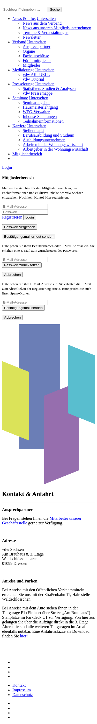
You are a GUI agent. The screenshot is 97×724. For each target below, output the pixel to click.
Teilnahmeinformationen (43, 121)
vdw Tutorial (33, 79)
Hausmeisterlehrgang (40, 107)
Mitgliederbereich (27, 154)
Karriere (19, 126)
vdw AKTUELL (36, 74)
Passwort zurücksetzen (22, 265)
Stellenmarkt (33, 130)
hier (23, 636)
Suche (55, 9)
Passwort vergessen (19, 227)
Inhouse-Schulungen (40, 116)
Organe (29, 51)
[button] (46, 18)
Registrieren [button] (12, 217)
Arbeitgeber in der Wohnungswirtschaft (55, 149)
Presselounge (23, 84)
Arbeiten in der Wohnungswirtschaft (53, 144)
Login (7, 167)
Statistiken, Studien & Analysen (49, 88)
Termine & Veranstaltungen (45, 32)
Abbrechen (12, 275)
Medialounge (23, 70)
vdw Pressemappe (38, 93)
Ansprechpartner (36, 46)
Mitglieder (31, 65)
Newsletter (32, 37)
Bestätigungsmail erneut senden (28, 236)
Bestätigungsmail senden (23, 308)
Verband (19, 42)
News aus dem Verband (42, 23)
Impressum (21, 690)
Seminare (20, 98)
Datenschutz (22, 694)
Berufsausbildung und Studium (48, 135)
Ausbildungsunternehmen (44, 140)
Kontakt (19, 685)
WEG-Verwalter (36, 112)
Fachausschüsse (36, 56)
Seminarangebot (36, 102)
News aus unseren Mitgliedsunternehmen (57, 28)
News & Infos (24, 18)
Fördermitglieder (37, 60)
